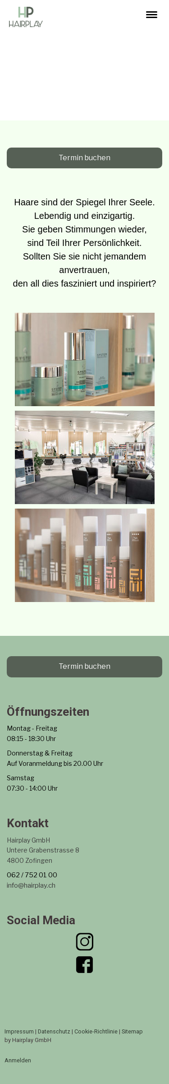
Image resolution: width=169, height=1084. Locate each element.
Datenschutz (54, 1031)
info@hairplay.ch (31, 885)
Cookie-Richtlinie (96, 1031)
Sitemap (132, 1031)
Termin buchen (84, 157)
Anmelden (18, 1060)
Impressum (19, 1031)
